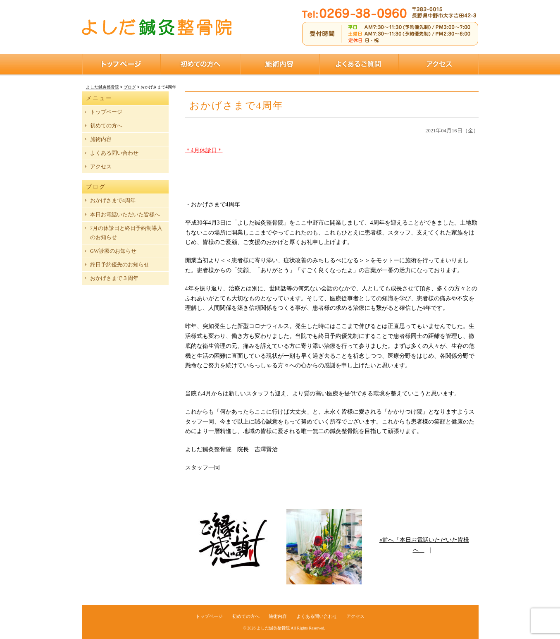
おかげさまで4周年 (113, 200)
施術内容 (279, 64)
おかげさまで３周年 (114, 278)
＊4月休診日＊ (204, 150)
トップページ (121, 64)
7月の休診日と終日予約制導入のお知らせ (126, 232)
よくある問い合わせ (114, 153)
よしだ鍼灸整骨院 (273, 628)
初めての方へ (200, 64)
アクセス (439, 64)
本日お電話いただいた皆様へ (125, 214)
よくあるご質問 (359, 64)
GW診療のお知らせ (113, 251)
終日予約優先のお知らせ (119, 264)
